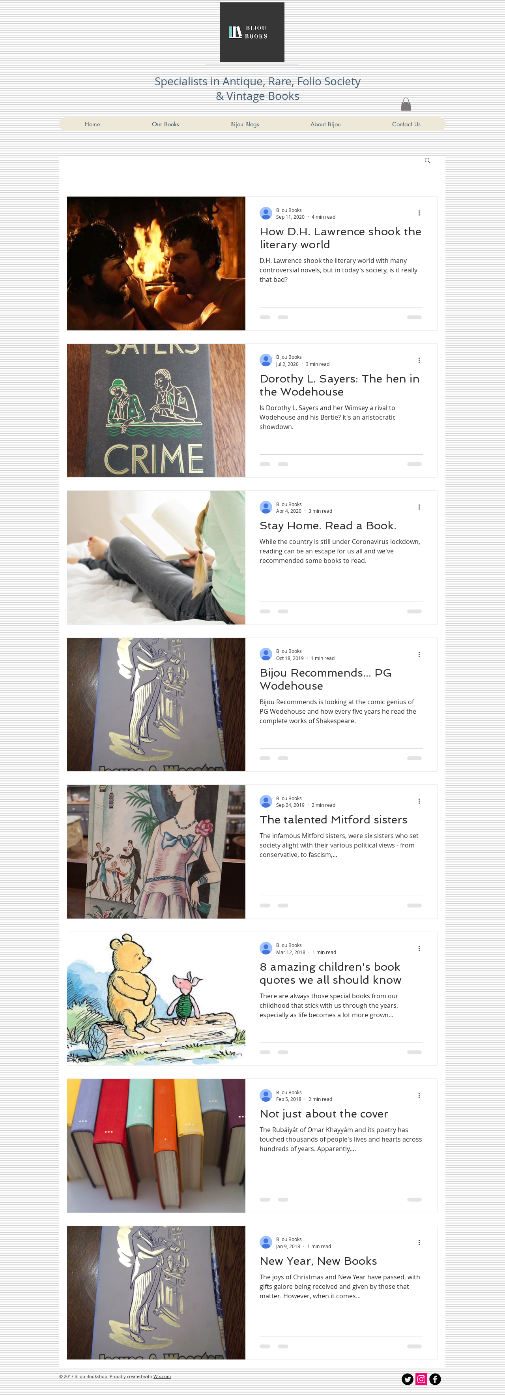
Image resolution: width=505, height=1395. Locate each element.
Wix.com (162, 1376)
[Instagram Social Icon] (421, 1379)
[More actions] (421, 213)
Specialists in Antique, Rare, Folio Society (258, 81)
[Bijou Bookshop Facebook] (435, 1379)
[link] (405, 104)
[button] (427, 161)
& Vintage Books (257, 95)
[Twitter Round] (407, 1379)
